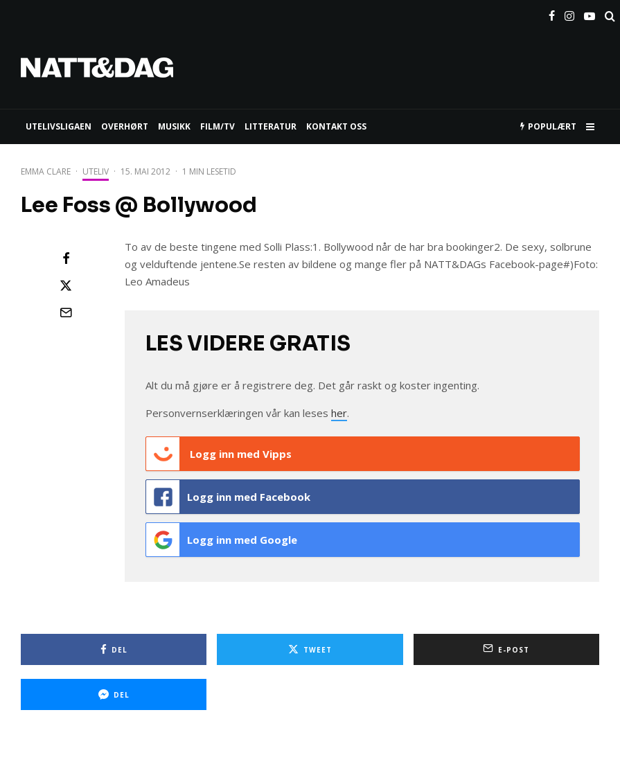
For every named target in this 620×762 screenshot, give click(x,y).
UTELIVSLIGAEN (58, 126)
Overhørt (124, 126)
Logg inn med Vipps (219, 453)
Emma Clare (46, 171)
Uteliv (95, 171)
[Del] (66, 258)
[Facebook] (552, 13)
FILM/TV (217, 126)
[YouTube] (589, 13)
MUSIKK (174, 126)
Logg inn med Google (221, 539)
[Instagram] (569, 13)
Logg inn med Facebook (228, 496)
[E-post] (66, 312)
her (339, 413)
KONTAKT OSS (336, 126)
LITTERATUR (270, 126)
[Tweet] (66, 285)
